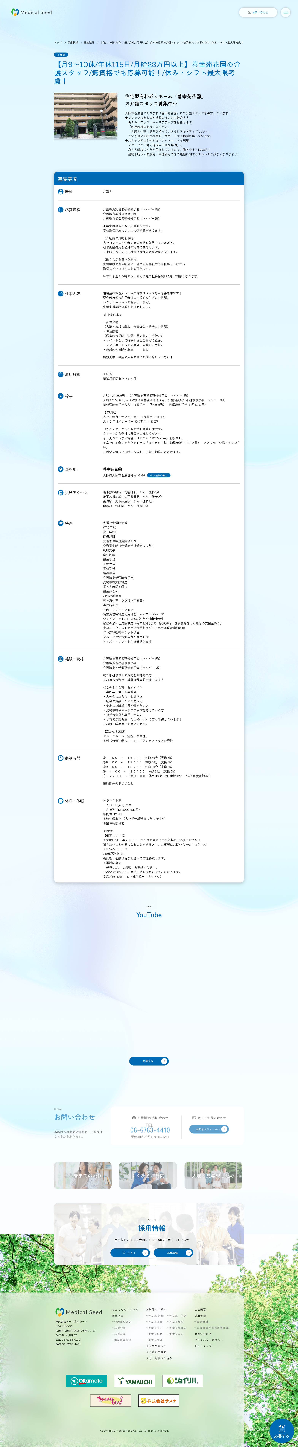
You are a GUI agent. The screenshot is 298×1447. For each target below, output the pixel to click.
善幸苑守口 (155, 1327)
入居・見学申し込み (159, 1358)
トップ (58, 42)
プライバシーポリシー (209, 1340)
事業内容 (118, 1315)
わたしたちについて (125, 1309)
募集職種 (89, 42)
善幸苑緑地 (155, 1333)
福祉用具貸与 (123, 1340)
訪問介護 (120, 1327)
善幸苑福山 (176, 1333)
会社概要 (200, 1309)
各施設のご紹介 (156, 1309)
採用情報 (72, 42)
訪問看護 (120, 1333)
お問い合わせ (203, 1333)
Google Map (158, 475)
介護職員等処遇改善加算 (213, 1327)
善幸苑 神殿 (156, 1315)
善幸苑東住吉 (178, 1327)
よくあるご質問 (156, 1352)
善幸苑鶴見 (176, 1321)
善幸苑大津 (155, 1340)
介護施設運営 (123, 1321)
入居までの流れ (156, 1346)
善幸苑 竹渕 (178, 1315)
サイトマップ (203, 1346)
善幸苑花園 (155, 1321)
